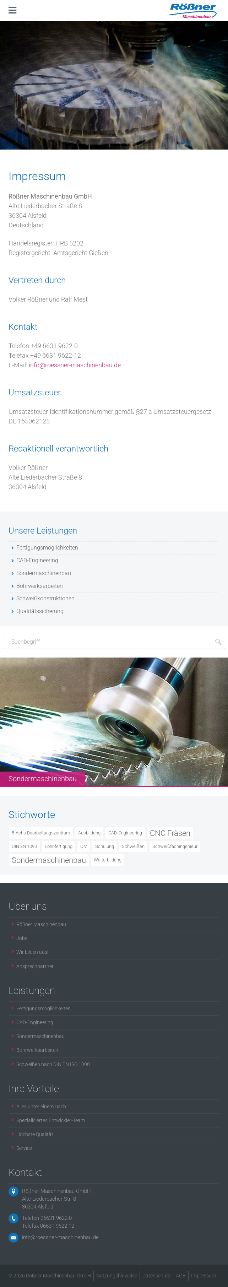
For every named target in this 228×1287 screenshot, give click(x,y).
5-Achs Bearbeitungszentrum (41, 833)
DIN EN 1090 (24, 846)
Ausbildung (89, 833)
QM (83, 846)
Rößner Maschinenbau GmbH (56, 1191)
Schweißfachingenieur (174, 846)
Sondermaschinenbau (49, 860)
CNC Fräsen (170, 833)
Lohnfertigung (58, 846)
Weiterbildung (107, 859)
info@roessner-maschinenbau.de (75, 365)
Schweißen (133, 846)
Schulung (104, 846)
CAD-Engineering (125, 833)
